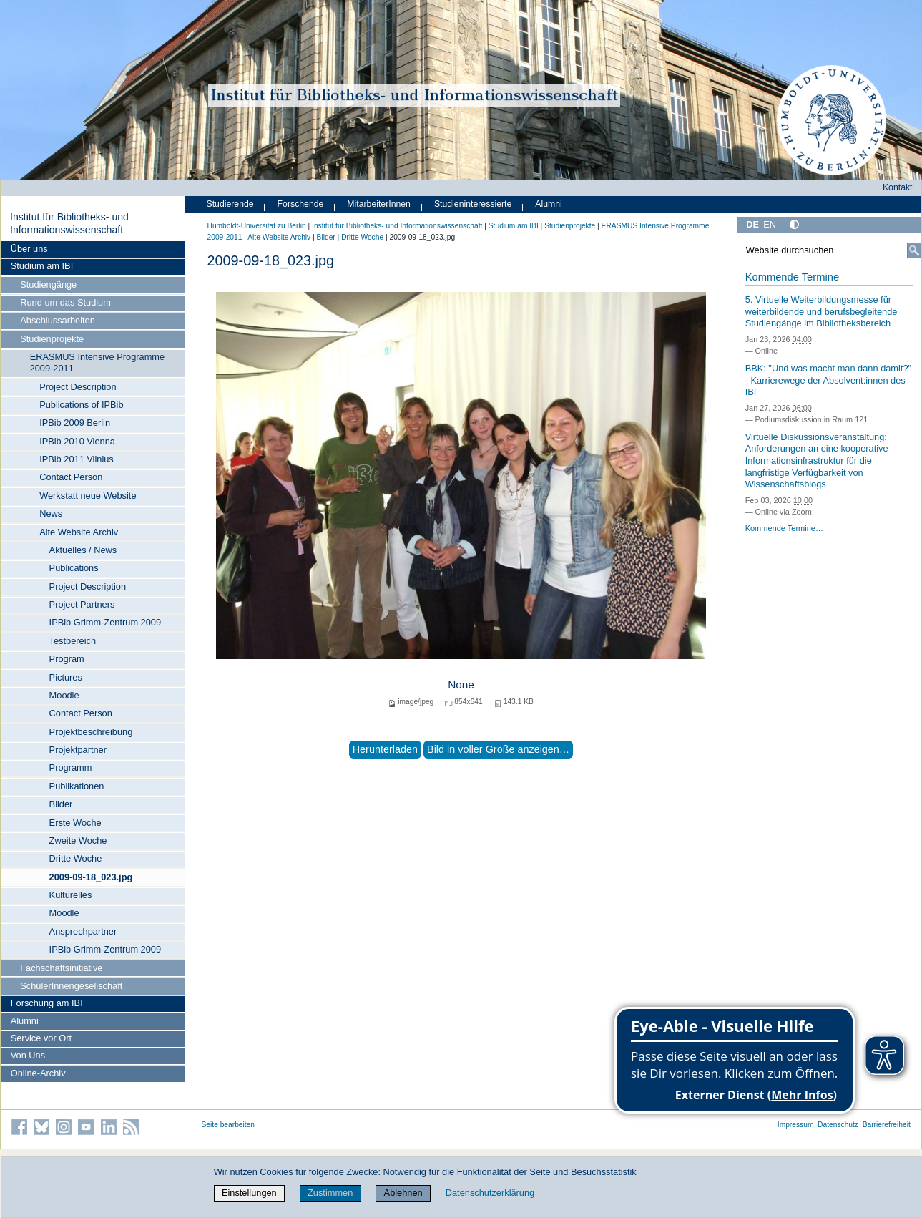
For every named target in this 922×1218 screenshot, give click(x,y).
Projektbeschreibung (91, 731)
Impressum (796, 1125)
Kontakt (898, 187)
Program (66, 658)
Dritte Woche (75, 858)
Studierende (230, 204)
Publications (74, 567)
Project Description (77, 386)
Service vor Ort (41, 1038)
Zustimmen (330, 1192)
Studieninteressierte (472, 204)
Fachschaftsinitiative (61, 968)
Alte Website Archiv (78, 532)
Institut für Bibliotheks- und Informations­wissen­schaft (69, 223)
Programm (70, 767)
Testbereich (72, 640)
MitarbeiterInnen (379, 204)
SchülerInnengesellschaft (71, 985)
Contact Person (70, 477)
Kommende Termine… (784, 528)
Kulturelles (70, 895)
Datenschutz (838, 1125)
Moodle (64, 695)
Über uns (29, 248)
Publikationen (76, 786)
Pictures (65, 677)
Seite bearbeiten (228, 1125)
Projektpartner (78, 749)
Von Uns (28, 1055)
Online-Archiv (38, 1073)
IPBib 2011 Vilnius (76, 459)
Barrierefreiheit (887, 1125)
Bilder (61, 804)
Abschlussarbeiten (57, 320)
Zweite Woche (78, 840)
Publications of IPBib (81, 404)
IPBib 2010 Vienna (77, 441)
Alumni (25, 1020)
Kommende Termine (792, 277)
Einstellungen (249, 1192)
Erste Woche (75, 822)
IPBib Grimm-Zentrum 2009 (105, 622)
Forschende (301, 204)
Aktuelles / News (83, 550)
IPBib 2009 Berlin (74, 422)
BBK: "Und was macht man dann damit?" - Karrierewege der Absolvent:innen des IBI (828, 380)
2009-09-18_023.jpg (91, 877)
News (50, 513)
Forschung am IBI (47, 1003)
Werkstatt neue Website (87, 495)
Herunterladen (385, 749)
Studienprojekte (52, 338)
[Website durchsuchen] (829, 250)
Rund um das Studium (65, 302)
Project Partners (82, 604)
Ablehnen (403, 1192)
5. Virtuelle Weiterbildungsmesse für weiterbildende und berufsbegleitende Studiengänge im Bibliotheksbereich (821, 311)
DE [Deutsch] (752, 224)
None (461, 684)
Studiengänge (48, 284)
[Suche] (914, 250)
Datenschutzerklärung (490, 1192)
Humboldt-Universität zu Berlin (256, 226)
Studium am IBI (42, 265)
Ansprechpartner (83, 931)
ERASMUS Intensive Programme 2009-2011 (97, 362)
